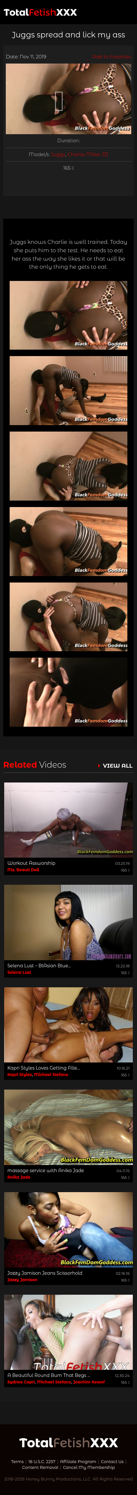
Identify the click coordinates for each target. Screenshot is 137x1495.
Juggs (58, 154)
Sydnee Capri (21, 1382)
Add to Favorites (109, 57)
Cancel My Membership (89, 1467)
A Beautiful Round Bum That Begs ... (48, 1375)
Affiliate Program (78, 1461)
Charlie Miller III (88, 154)
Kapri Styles (19, 1074)
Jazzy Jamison (22, 1279)
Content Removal (40, 1467)
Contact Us (112, 1461)
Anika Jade (18, 1177)
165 (68, 168)
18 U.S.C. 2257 (41, 1461)
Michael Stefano (51, 1074)
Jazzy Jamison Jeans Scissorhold (44, 1273)
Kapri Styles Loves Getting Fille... (43, 1068)
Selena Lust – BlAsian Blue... (39, 966)
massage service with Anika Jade (45, 1170)
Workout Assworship (31, 863)
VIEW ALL (117, 765)
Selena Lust (19, 972)
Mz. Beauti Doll (23, 869)
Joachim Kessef (89, 1382)
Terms (17, 1461)
